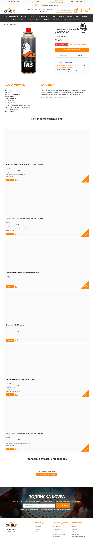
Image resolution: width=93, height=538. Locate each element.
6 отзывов (17, 427)
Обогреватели (43, 16)
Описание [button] (80, 55)
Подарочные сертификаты (71, 20)
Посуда (84, 16)
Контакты (43, 11)
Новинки (75, 516)
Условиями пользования (62, 497)
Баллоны (33, 16)
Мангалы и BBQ (18, 20)
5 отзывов (17, 170)
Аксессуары (56, 20)
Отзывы (35, 11)
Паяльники (29, 20)
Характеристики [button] (63, 55)
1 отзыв (17, 224)
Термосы (61, 16)
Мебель (46, 20)
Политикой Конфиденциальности (46, 497)
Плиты (53, 16)
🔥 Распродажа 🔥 (12, 16)
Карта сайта (58, 516)
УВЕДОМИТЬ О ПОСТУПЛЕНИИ (71, 49)
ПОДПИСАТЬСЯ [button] (63, 492)
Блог (74, 513)
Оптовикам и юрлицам (43, 9)
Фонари (38, 20)
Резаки (77, 16)
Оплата (38, 516)
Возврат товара (40, 519)
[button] (57, 2)
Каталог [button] (30, 9)
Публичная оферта (59, 519)
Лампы (69, 16)
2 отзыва (17, 324)
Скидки (75, 519)
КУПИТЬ (9, 179)
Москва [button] (69, 62)
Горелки (24, 16)
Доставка (38, 513)
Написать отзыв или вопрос (46, 461)
